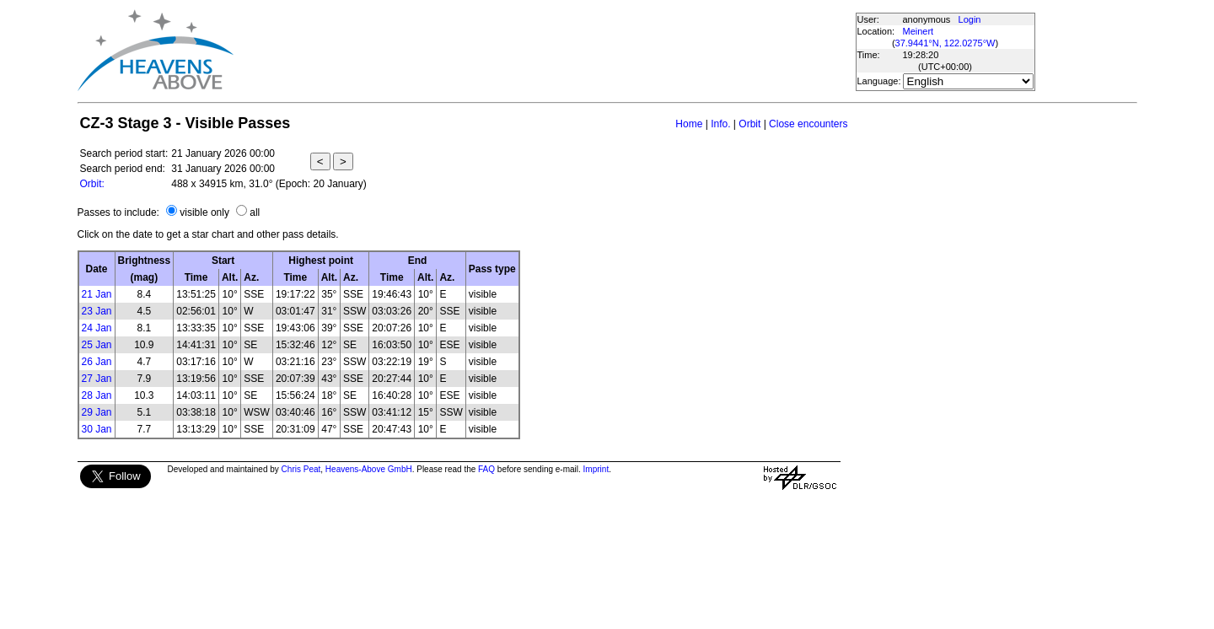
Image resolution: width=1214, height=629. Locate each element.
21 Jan (97, 294)
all (255, 212)
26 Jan (97, 362)
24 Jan (97, 328)
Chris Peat (301, 469)
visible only (204, 212)
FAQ (486, 469)
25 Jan (97, 345)
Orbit (749, 124)
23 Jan (97, 311)
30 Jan (97, 429)
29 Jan (97, 412)
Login (970, 19)
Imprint (596, 469)
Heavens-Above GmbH (368, 469)
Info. (720, 124)
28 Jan (97, 395)
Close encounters (808, 124)
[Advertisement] (544, 51)
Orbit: (92, 184)
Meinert (918, 31)
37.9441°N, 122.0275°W (945, 43)
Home (688, 124)
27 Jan (97, 378)
